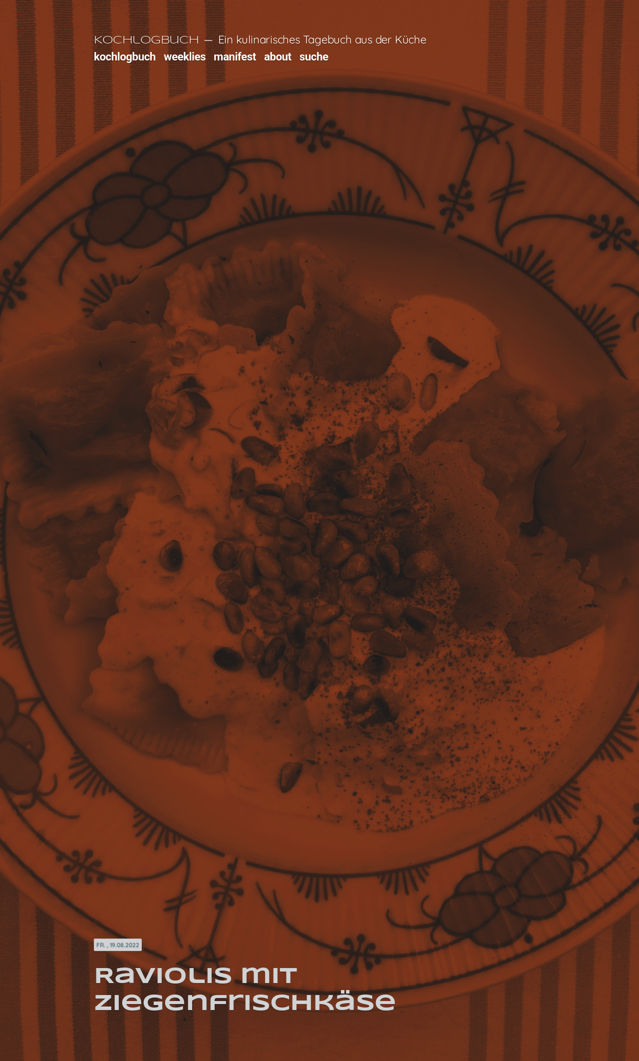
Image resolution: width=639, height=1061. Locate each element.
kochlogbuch (125, 56)
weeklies (185, 56)
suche (314, 56)
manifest (235, 56)
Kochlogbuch (146, 40)
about (278, 56)
